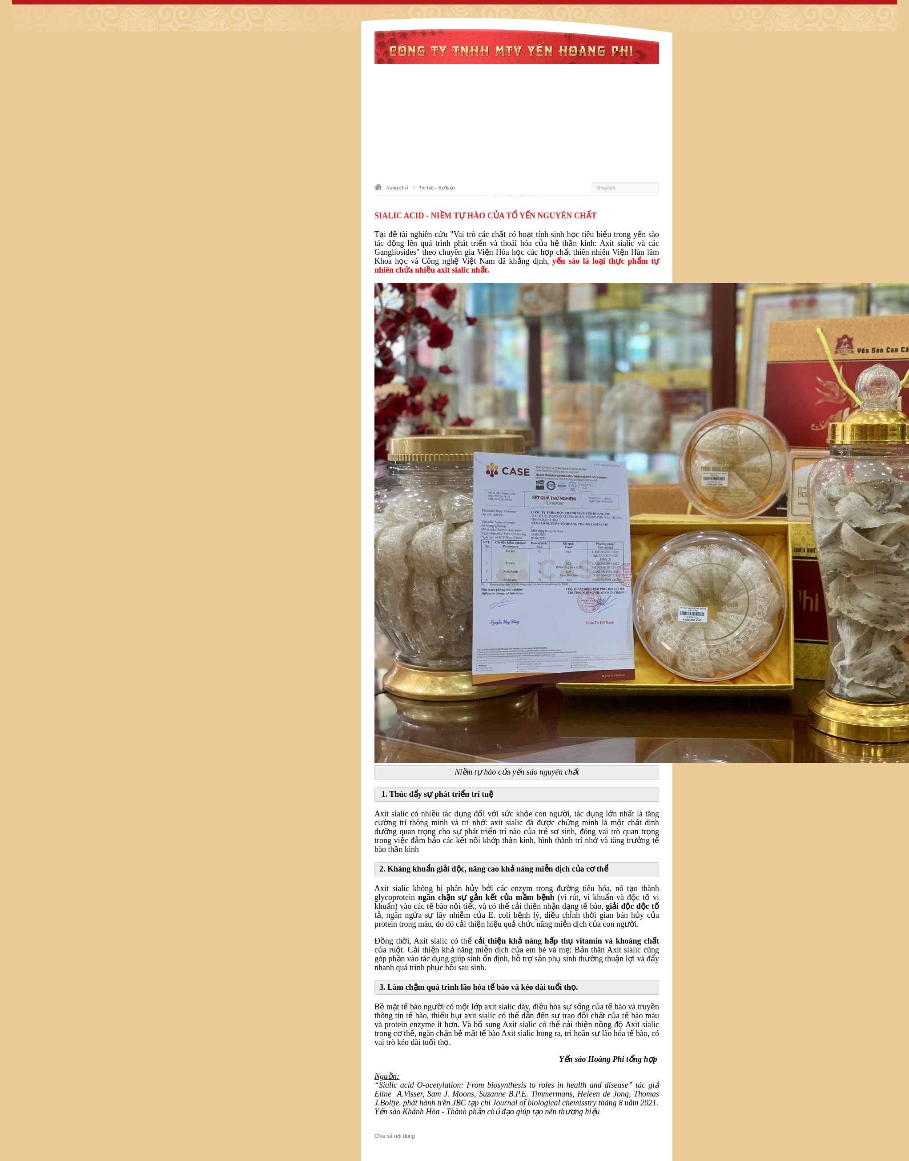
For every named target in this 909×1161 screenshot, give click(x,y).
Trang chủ (397, 187)
